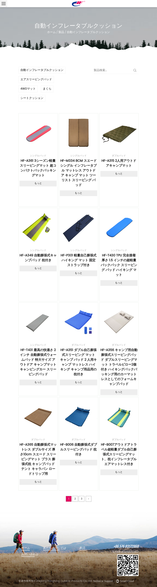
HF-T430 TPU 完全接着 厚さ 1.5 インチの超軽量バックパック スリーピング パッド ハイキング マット (119, 265)
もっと (38, 183)
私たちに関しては (54, 548)
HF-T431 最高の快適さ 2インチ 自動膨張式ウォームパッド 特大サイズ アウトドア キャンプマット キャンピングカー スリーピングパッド (38, 362)
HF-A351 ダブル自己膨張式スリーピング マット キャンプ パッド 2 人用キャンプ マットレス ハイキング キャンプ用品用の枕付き (78, 362)
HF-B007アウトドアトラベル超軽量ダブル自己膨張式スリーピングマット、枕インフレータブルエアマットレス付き (119, 454)
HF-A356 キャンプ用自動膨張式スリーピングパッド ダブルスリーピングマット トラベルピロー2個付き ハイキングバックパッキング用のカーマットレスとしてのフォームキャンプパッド (118, 367)
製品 (61, 32)
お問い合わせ (29, 554)
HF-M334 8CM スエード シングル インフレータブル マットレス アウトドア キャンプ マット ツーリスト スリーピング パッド (78, 173)
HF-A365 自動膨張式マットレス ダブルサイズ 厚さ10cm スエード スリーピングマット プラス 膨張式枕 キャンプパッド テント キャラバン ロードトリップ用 (38, 459)
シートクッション (31, 98)
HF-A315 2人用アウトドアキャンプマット (118, 163)
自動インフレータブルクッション (41, 70)
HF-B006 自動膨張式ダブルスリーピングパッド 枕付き (78, 449)
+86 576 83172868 (126, 547)
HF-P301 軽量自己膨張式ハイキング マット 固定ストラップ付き (78, 260)
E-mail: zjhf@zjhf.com (126, 551)
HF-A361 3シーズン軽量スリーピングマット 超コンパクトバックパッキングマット (38, 168)
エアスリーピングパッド (36, 79)
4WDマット (28, 88)
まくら (47, 88)
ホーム (51, 32)
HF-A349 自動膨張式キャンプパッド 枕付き (38, 258)
